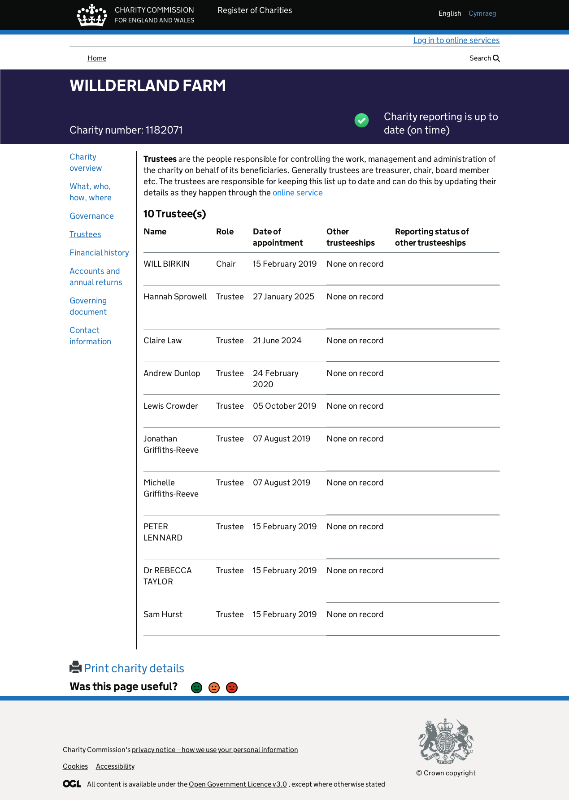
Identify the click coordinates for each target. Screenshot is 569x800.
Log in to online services (456, 40)
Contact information (90, 335)
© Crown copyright (446, 773)
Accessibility (115, 766)
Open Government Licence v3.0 (238, 784)
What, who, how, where (90, 192)
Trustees (85, 234)
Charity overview (85, 162)
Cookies (75, 766)
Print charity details (126, 668)
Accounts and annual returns (95, 276)
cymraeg (482, 13)
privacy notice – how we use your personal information (215, 749)
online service (298, 192)
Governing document (88, 306)
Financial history (99, 252)
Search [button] (484, 58)
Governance (91, 216)
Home (96, 58)
